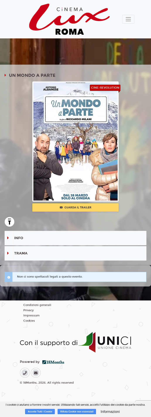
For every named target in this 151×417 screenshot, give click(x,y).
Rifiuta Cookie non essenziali (76, 411)
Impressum (31, 315)
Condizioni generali (37, 305)
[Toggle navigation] (128, 19)
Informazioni (110, 412)
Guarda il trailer (75, 207)
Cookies (29, 321)
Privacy (28, 310)
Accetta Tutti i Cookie (40, 411)
